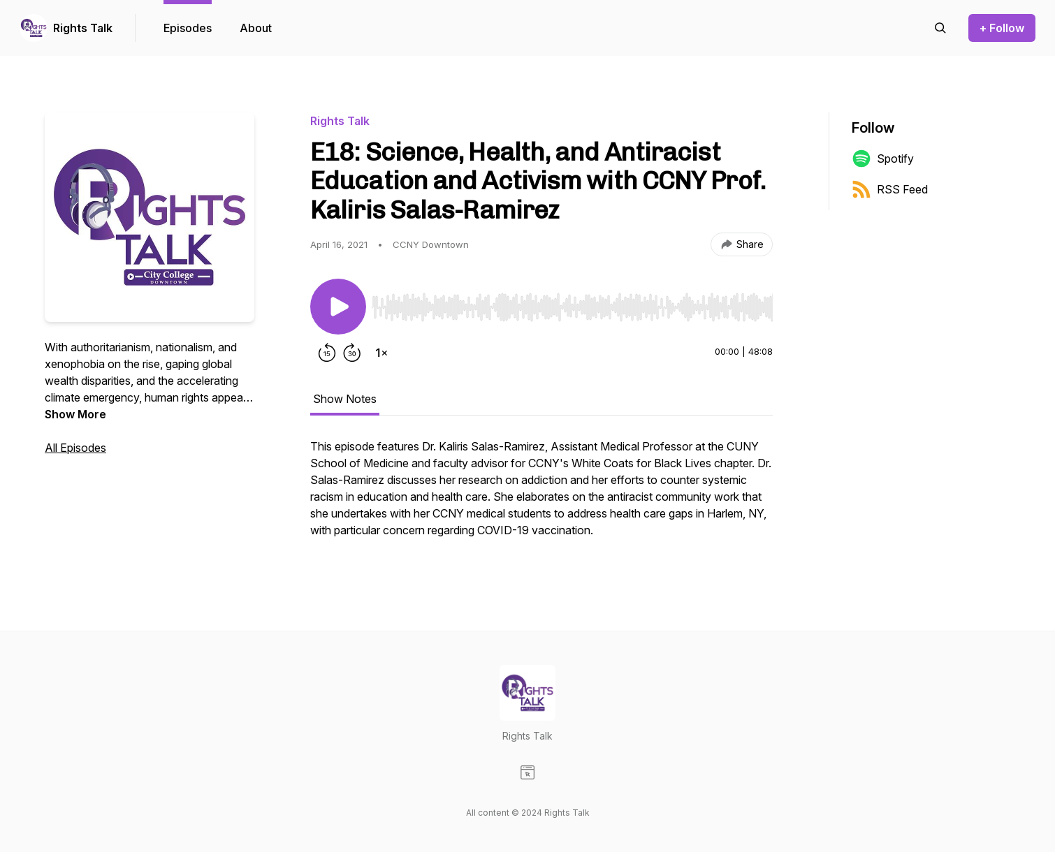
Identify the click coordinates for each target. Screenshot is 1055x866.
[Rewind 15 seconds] (327, 352)
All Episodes (75, 448)
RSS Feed (890, 189)
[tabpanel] (541, 495)
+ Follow (1002, 28)
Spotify (883, 158)
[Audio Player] (572, 303)
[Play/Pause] (338, 307)
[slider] (572, 307)
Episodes (187, 28)
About (256, 28)
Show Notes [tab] (345, 399)
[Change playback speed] (381, 352)
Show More (75, 414)
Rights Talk (82, 28)
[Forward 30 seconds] (352, 352)
